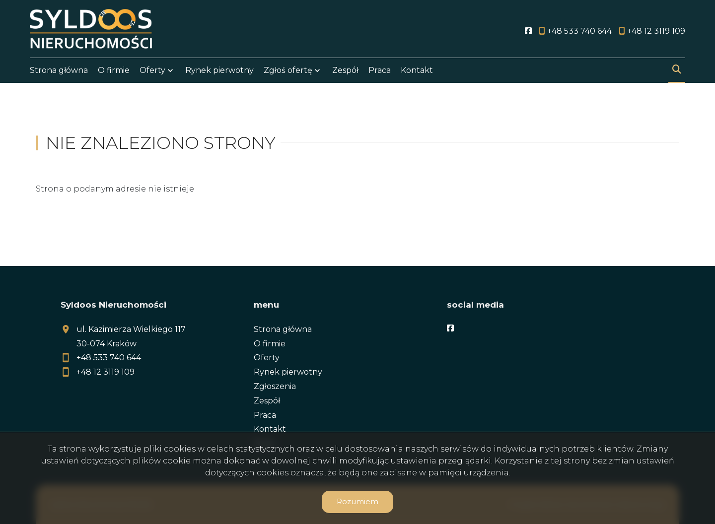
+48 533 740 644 (108, 357)
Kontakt (417, 70)
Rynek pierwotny (219, 70)
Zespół (345, 70)
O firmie (114, 70)
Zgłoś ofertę (288, 70)
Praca (379, 70)
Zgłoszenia (275, 386)
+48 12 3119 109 (105, 372)
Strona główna (59, 70)
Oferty (152, 70)
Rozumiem (357, 501)
